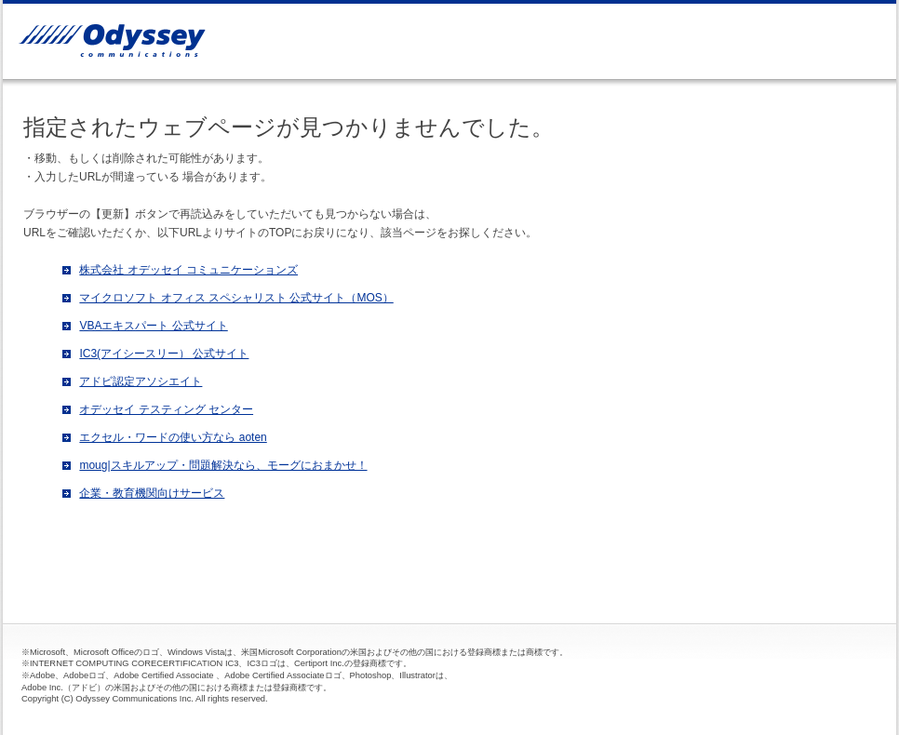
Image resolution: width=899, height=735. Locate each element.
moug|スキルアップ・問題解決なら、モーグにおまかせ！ (223, 465)
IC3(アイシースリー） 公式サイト (163, 353)
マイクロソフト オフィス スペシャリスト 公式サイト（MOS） (236, 297)
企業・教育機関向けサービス (151, 493)
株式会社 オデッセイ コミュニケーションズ (188, 269)
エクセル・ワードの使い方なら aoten (172, 437)
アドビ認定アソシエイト (140, 381)
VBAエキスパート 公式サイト (153, 325)
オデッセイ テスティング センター (166, 409)
